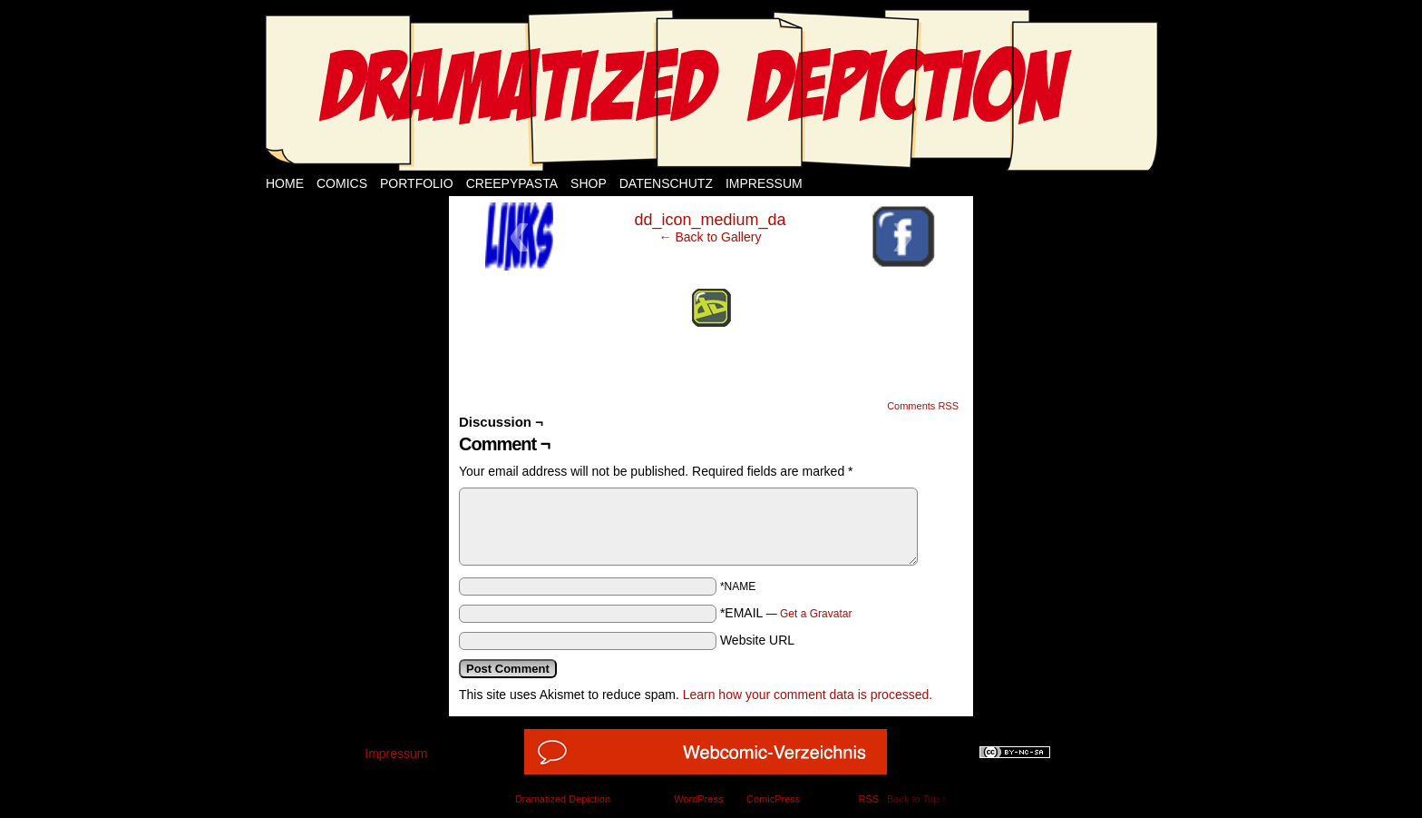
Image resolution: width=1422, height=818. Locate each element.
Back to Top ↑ (917, 798)
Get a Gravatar (816, 613)
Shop (588, 183)
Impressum (764, 183)
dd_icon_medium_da (709, 220)
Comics (342, 183)
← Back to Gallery (710, 237)
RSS (868, 798)
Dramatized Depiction (562, 798)
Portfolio (416, 183)
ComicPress (773, 798)
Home (285, 183)
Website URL (757, 640)
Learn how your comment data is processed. (807, 694)
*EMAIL (786, 613)
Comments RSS (923, 405)
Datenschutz (666, 183)
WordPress (698, 798)
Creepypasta (512, 183)
